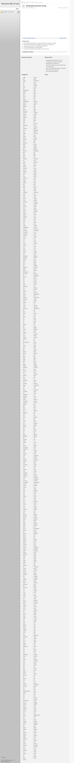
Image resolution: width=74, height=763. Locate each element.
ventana (24, 710)
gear (24, 350)
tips (23, 676)
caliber (35, 189)
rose (34, 593)
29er (24, 88)
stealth (24, 644)
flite (23, 326)
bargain (24, 133)
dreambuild (25, 286)
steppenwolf (25, 646)
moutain (35, 483)
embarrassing (36, 297)
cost (34, 238)
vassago (24, 707)
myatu (35, 488)
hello (24, 377)
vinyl (24, 716)
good (35, 359)
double (35, 281)
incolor (35, 393)
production (36, 549)
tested (24, 673)
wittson (24, 742)
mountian (25, 483)
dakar (35, 254)
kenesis (24, 413)
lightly (24, 434)
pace (35, 511)
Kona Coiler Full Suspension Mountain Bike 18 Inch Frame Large (36, 48)
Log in (4, 757)
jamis (24, 405)
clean (24, 222)
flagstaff (24, 324)
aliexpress (25, 106)
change (35, 205)
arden (35, 120)
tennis (35, 670)
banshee (35, 131)
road (24, 589)
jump (35, 409)
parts (24, 520)
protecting (25, 554)
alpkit (35, 111)
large (35, 426)
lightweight (25, 436)
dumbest (35, 289)
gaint (35, 345)
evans (35, 302)
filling (35, 318)
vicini (35, 713)
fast (34, 311)
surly (24, 660)
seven (24, 616)
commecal (25, 230)
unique (35, 700)
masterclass (36, 455)
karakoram (25, 412)
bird (34, 152)
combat (35, 227)
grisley (35, 362)
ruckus (24, 597)
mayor (24, 458)
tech (34, 667)
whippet (24, 735)
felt (23, 315)
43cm (35, 90)
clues (24, 224)
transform (25, 684)
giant (35, 354)
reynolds (35, 579)
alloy (34, 107)
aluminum (35, 112)
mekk (24, 463)
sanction (24, 601)
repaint (24, 571)
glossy (24, 359)
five (23, 323)
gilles (24, 356)
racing (35, 557)
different (35, 273)
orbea (24, 507)
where (35, 734)
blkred (24, 157)
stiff (23, 648)
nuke (24, 501)
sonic (35, 632)
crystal (35, 246)
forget (35, 330)
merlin (24, 466)
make (35, 448)
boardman (25, 158)
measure (35, 458)
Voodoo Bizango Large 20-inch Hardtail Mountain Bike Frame (35, 46)
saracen (24, 605)
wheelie (35, 732)
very (24, 713)
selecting (35, 609)
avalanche (25, 128)
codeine (24, 225)
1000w (24, 77)
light (34, 432)
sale (24, 598)
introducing (25, 401)
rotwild (35, 595)
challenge (35, 203)
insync (35, 397)
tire (34, 676)
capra (24, 195)
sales (35, 598)
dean (24, 262)
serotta (24, 614)
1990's (35, 79)
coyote (35, 241)
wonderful (25, 745)
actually (24, 99)
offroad (35, 503)
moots (24, 477)
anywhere (25, 117)
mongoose (25, 476)
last (23, 428)
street (35, 651)
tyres (24, 697)
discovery (35, 276)
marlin (24, 455)
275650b (35, 85)
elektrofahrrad (36, 294)
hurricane (35, 383)
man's (24, 452)
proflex (24, 550)
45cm (35, 91)
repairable (25, 573)
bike (24, 149)
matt (24, 456)
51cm (24, 95)
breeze (35, 171)
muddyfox (35, 485)
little (23, 437)
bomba (24, 162)
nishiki (35, 498)
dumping (24, 291)
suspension (29, 38)
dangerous (25, 257)
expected (35, 305)
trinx (34, 689)
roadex (35, 589)
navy (24, 493)
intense (24, 399)
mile (24, 468)
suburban (35, 656)
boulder (35, 165)
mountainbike (25, 482)
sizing (24, 624)
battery (24, 136)
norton (35, 499)
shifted (24, 617)
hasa (35, 372)
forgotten (24, 332)
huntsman (25, 383)
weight (35, 727)
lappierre (24, 426)
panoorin (35, 515)
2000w (24, 80)
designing (25, 267)
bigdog (24, 147)
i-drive (35, 386)
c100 (24, 189)
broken (35, 177)
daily (24, 254)
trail (34, 681)
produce (24, 549)
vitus (24, 718)
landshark (35, 423)
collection (35, 225)
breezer (24, 173)
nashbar (35, 491)
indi (34, 394)
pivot (34, 534)
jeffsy (35, 405)
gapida (35, 346)
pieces (24, 528)
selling (35, 611)
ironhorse (35, 402)
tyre (34, 695)
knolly (24, 420)
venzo (35, 711)
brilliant (35, 174)
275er (24, 87)
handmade (25, 367)
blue (34, 157)
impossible (25, 391)
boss (34, 163)
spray (35, 640)
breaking (24, 171)
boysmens (25, 168)
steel (34, 644)
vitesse (35, 716)
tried (34, 687)
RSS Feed (5, 11)
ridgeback (35, 582)
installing (24, 397)
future (24, 345)
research (24, 574)
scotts (35, 608)
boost (24, 163)
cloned (35, 222)
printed (24, 546)
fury (23, 343)
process (24, 547)
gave (35, 348)
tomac (24, 679)
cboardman (25, 201)
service (35, 614)
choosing (24, 216)
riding (35, 584)
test (34, 672)
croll (34, 244)
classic (24, 221)
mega (35, 461)
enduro (24, 300)
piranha (24, 534)
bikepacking (36, 150)
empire (35, 299)
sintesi (24, 622)
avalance (35, 126)
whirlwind (35, 735)
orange (35, 506)
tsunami (24, 692)
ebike (24, 292)
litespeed (35, 436)
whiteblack (25, 738)
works (24, 746)
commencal (36, 230)
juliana (24, 409)
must (35, 487)
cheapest (35, 209)
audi (24, 126)
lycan (35, 444)
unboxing (35, 699)
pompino (35, 539)
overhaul (35, 509)
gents (35, 351)
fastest (24, 313)
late (34, 428)
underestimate (25, 700)
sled (34, 624)
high (34, 377)
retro (24, 576)
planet (24, 536)
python (24, 555)
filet (23, 318)
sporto (24, 640)
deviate (24, 268)
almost (24, 109)
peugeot (35, 525)
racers (24, 557)
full (34, 340)
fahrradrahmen (36, 308)
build (34, 181)
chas (24, 208)
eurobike (24, 302)
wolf (34, 742)
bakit (24, 131)
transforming (36, 684)
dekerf (35, 262)
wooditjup (35, 745)
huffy (35, 381)
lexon (35, 431)
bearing (24, 138)
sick (23, 621)
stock (24, 649)
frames (35, 335)
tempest (35, 668)
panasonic (25, 515)
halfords (24, 366)
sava (34, 605)
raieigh (35, 560)
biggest (35, 147)
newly (35, 495)
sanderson (36, 601)
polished (24, 538)
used (35, 705)
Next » (65, 38)
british (35, 176)
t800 (24, 665)
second (24, 609)
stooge (35, 649)
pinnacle (35, 531)
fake (34, 310)
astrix (35, 125)
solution (24, 630)
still (34, 648)
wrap (35, 748)
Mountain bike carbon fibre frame (52, 63)
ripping (35, 585)
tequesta (24, 672)
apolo (35, 119)
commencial (25, 232)
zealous (24, 759)
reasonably (36, 566)
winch (24, 740)
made (35, 447)
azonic (24, 130)
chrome (35, 217)
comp (35, 232)
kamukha (35, 410)
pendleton (36, 523)
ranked (35, 562)
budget (24, 181)
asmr (24, 123)
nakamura (36, 490)
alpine (35, 109)
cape (35, 193)
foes (24, 327)
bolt (23, 160)
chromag (24, 217)
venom (35, 708)
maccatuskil (25, 447)
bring (24, 176)
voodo (24, 719)
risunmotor (25, 587)
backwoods (36, 130)
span (35, 633)
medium (24, 461)
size (34, 622)
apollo (24, 119)
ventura (35, 710)
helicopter (25, 375)
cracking (35, 243)
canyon (24, 193)
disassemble (36, 275)
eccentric (35, 292)
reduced (24, 570)
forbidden (35, 329)
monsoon (35, 476)
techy (24, 668)
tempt (24, 670)
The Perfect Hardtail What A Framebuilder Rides (33, 47)
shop (24, 619)
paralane (35, 517)
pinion (35, 530)
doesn (35, 278)
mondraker (25, 474)
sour (24, 633)
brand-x (24, 170)
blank (35, 155)
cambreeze (25, 192)
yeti (23, 756)
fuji (23, 340)
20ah (24, 82)
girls (34, 356)
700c (24, 98)
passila (35, 520)
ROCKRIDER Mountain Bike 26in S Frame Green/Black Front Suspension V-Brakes (40, 43)
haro (24, 372)
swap (24, 662)
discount (24, 276)
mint (34, 468)
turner (35, 694)
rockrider (35, 590)
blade (24, 155)
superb (24, 659)
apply (24, 120)
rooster (24, 593)
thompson (25, 675)
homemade (25, 380)
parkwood (35, 519)
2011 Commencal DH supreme (52, 71)
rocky (24, 592)
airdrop (24, 104)
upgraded (25, 703)
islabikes (24, 404)
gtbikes (24, 364)
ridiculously (25, 584)
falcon (24, 311)
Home (17, 8)
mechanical (36, 460)
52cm (35, 95)
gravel (35, 361)
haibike (35, 364)
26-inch (35, 83)
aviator (35, 128)
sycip (24, 664)
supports (35, 659)
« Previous (61, 38)
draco (24, 284)
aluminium (25, 112)
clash (35, 219)
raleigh (24, 562)
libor (24, 432)
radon (24, 558)
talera (35, 665)
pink (24, 531)
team (24, 667)
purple (35, 554)
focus (35, 326)
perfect (24, 525)
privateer (35, 546)
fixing (35, 323)
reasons (24, 568)
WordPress (7, 761)
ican (34, 388)
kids (23, 415)
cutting (35, 251)
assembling (25, 125)
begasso (24, 139)
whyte (35, 738)
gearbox (35, 350)
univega (35, 702)
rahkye (24, 560)
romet (35, 592)
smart (24, 627)
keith (34, 412)
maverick (35, 456)
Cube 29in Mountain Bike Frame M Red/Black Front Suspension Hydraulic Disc (39, 44)
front (34, 338)
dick (34, 272)
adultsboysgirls (26, 101)
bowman (24, 166)
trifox (24, 689)
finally (35, 319)
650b (35, 96)
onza (24, 506)
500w (35, 93)
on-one (24, 504)
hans (24, 369)
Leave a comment (63, 7)
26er (24, 85)
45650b (24, 91)
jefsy (24, 407)
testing (33, 38)
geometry (35, 353)
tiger (34, 675)
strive (24, 652)
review (24, 577)
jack (34, 404)
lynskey (24, 445)
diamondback (25, 272)
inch (24, 393)
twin (23, 695)
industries (25, 396)
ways (35, 726)
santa (24, 603)
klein (34, 418)
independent (25, 394)
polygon (24, 539)
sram (24, 641)
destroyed (36, 267)
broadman (25, 177)
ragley (35, 558)
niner (24, 498)
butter (35, 185)
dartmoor (24, 259)
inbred (35, 391)
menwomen (25, 464)
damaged (35, 256)
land (24, 423)
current (24, 249)
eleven (24, 295)
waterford (35, 724)
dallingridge (25, 256)
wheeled (24, 732)
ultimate (35, 697)
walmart (35, 721)
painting (35, 514)
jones (35, 407)
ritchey (35, 587)
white (35, 737)
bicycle (24, 146)
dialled (24, 270)
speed (35, 636)
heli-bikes (35, 374)
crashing (24, 244)
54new (24, 96)
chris (34, 216)
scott (24, 608)
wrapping (25, 750)
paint (35, 512)
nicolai (35, 496)
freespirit (35, 337)
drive (24, 287)
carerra (24, 197)
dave (35, 259)
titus (34, 678)
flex (34, 324)
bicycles (35, 146)
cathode (35, 200)
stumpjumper (25, 654)
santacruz (35, 603)
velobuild (24, 708)
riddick (24, 582)
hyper (24, 386)
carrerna (35, 198)
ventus (24, 711)
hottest (35, 380)
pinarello (24, 530)
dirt (23, 275)
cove (24, 241)
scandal (24, 606)
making (35, 450)
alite (34, 106)
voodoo (35, 719)
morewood (36, 477)
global (35, 358)
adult (35, 99)
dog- (24, 279)
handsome (36, 367)
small (35, 625)
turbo (24, 694)
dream (35, 284)
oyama (24, 511)
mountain (35, 480)
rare (34, 563)
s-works (35, 597)
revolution (25, 579)
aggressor (36, 101)
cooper (24, 236)
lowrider (24, 440)
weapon (24, 727)
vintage (24, 715)
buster (24, 185)
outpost (35, 507)
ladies (35, 421)
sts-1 (35, 652)
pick (34, 527)
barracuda (36, 133)
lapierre (24, 425)
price (35, 544)
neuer (24, 495)
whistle (24, 737)
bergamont (25, 142)
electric (24, 294)
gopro (24, 361)
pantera (24, 517)
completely (25, 233)
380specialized (26, 90)
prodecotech (36, 547)
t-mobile (35, 664)
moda (24, 471)
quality (35, 555)
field (34, 316)
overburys (25, 509)
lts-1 (34, 440)
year (24, 754)
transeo (35, 683)
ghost (24, 354)
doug (24, 283)
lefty (24, 431)
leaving (35, 429)
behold (35, 139)
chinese (24, 214)
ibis (23, 388)
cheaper (24, 209)
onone (35, 504)
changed (24, 206)
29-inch (35, 87)
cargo (35, 197)
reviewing (35, 577)
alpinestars (25, 111)
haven (24, 374)
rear (23, 566)
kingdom (35, 417)
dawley (35, 260)
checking (35, 211)
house (24, 381)
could (35, 240)
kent (34, 413)
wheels (24, 734)
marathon (25, 453)
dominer (35, 279)
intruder (35, 401)
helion (35, 375)
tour (23, 681)
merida (35, 464)
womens (35, 743)
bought (24, 165)
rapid (24, 563)
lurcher (35, 442)
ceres (24, 203)
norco (24, 499)
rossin (24, 595)
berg (34, 141)
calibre (24, 190)
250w (35, 82)
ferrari (35, 315)
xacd (24, 751)
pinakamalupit (36, 528)
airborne (35, 103)
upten (24, 705)
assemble (35, 123)
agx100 (24, 103)
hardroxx (24, 370)
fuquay (35, 342)
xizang (35, 753)
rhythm (24, 581)
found (24, 334)
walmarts (24, 723)
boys (34, 166)
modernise (25, 472)
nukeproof (36, 501)
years (35, 754)
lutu (23, 444)
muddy (24, 485)
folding (24, 329)
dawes (24, 260)
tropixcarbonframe (26, 691)
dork (24, 281)
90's (34, 98)
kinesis (24, 417)
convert (35, 233)
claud (35, 221)
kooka (24, 421)
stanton (35, 641)
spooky (35, 638)
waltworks (36, 723)
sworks (35, 662)
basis (35, 134)
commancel (36, 228)
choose (35, 214)
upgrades (35, 703)
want (24, 724)
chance (24, 205)
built (24, 184)
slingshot (24, 625)
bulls (34, 184)
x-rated (35, 750)
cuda (35, 248)
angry (35, 115)
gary (24, 348)
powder (24, 542)
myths (24, 490)
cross (24, 246)
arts (34, 122)
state (35, 643)
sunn (24, 657)
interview (35, 399)
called (35, 190)
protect (35, 552)
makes (24, 450)
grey (24, 362)
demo (24, 264)
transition (25, 686)
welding (24, 729)
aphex (35, 117)
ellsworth (24, 297)
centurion (35, 201)
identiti (24, 389)
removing (35, 570)
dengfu (35, 264)
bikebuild (24, 150)
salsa (24, 600)
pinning (24, 533)
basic (24, 134)
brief (24, 174)
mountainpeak (36, 482)
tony (34, 679)
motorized (25, 480)
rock (24, 590)
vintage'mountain (37, 715)
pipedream (36, 533)
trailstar (24, 683)
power (35, 542)
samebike (35, 600)
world (24, 748)
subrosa (24, 656)
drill (34, 286)
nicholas (24, 496)
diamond (35, 270)
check (24, 211)
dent (24, 265)
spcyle (24, 635)
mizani (35, 469)
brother (24, 179)
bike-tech (35, 149)
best (34, 142)
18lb (24, 79)
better (24, 144)
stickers (35, 646)
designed (35, 265)
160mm (35, 77)
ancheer (35, 114)
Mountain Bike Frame (10, 4)
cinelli (24, 219)
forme (35, 332)
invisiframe (25, 402)
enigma (35, 300)
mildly (35, 466)
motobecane (36, 479)
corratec (35, 236)
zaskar (24, 758)
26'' (23, 83)
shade (35, 616)
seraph (35, 613)
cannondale (36, 192)
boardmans (36, 158)
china (35, 213)
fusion (35, 343)
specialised (36, 635)
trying (35, 691)
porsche (24, 541)
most (24, 479)
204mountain (36, 80)
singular (35, 621)
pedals (24, 523)
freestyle (24, 338)
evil (34, 303)
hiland (24, 378)
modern (35, 471)
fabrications (25, 308)
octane (24, 503)
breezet (35, 173)
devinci (35, 268)
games (24, 346)
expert (24, 307)
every (24, 303)
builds (35, 182)
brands (35, 170)
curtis (35, 249)
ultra (24, 699)
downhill (35, 283)
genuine (24, 353)
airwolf (35, 104)
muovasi (24, 487)
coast (35, 224)
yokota (35, 756)
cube (24, 248)
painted (24, 514)
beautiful (35, 138)
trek (23, 687)
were (24, 730)
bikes (24, 152)
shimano (35, 617)
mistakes (24, 469)
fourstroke (36, 334)
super (35, 657)
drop (24, 289)
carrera (24, 198)
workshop (35, 746)
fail (23, 310)
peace (24, 522)
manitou (35, 452)
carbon (35, 195)
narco (24, 491)
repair (35, 571)
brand (35, 168)
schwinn (35, 606)
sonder (24, 632)
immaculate (36, 389)
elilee (35, 295)
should (35, 619)
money (35, 474)
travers (35, 686)
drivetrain (35, 287)
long (34, 439)
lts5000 (24, 442)
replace (35, 573)
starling (24, 643)
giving (24, 358)
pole (34, 536)
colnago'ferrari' (26, 227)
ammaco (24, 114)
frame (24, 335)
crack (24, 243)
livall (34, 437)
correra (24, 238)
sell (23, 611)
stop (24, 651)
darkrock (35, 257)
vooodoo (24, 721)
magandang (25, 448)
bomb (35, 160)
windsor (35, 740)
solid (34, 628)
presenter (25, 544)
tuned (35, 692)
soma (35, 630)
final (24, 319)
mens (35, 463)
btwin (35, 179)
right (24, 585)
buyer (24, 187)
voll (34, 718)
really (35, 565)
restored (35, 574)
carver (24, 200)
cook (34, 235)
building (24, 182)
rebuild (35, 568)
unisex (24, 702)
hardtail (27, 2)
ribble (35, 581)
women (24, 743)
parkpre (24, 519)
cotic (24, 240)
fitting (35, 321)
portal (35, 541)
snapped (24, 628)
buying (35, 187)
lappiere (35, 425)
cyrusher (35, 252)
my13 (24, 488)
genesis (24, 351)
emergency (25, 299)
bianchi (35, 144)
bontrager (35, 162)
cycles (24, 252)
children (24, 213)
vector (35, 707)
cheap (35, 208)
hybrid (24, 385)
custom (24, 251)
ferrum (24, 316)
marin (35, 453)
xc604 (35, 751)
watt (24, 726)
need (35, 493)
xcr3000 (24, 753)
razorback (25, 565)
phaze (24, 527)
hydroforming (36, 385)
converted (25, 235)
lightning (35, 434)
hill (34, 378)
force (24, 330)
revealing (35, 576)
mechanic (25, 460)
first (23, 321)
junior (24, 410)
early (35, 291)
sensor (24, 613)
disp (24, 278)
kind (34, 415)
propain (24, 552)
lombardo (25, 439)
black (35, 154)
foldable (35, 327)
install (35, 396)
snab (35, 627)
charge (35, 206)
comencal (25, 228)
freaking (24, 337)
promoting (36, 550)
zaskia (35, 758)
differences (25, 273)
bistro (24, 154)
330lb (35, 88)
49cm (24, 93)
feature (35, 313)
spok (24, 638)
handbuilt (35, 366)
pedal (35, 522)
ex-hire (24, 305)
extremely (35, 307)
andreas (24, 115)
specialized (25, 636)
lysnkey (35, 445)
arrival (24, 122)
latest (24, 429)
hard (34, 369)
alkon (24, 107)
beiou (24, 141)
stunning (35, 654)
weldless (35, 729)
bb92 (35, 136)
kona (35, 420)
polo (34, 538)
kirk (23, 418)
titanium (24, 678)
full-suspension (26, 342)
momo (35, 472)
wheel (35, 730)
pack (24, 512)
